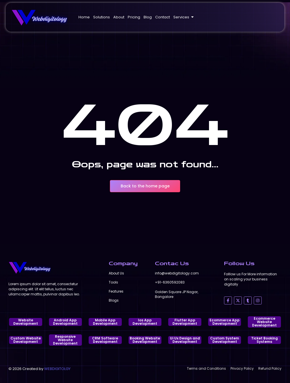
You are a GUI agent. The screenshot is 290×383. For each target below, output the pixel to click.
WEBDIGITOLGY (57, 368)
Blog (148, 17)
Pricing (134, 17)
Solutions (101, 17)
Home (84, 17)
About (118, 17)
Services (182, 17)
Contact (162, 17)
